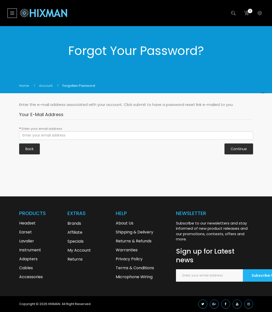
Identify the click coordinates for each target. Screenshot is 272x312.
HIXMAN (54, 304)
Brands (74, 223)
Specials (75, 241)
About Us (124, 223)
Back (29, 148)
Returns (75, 259)
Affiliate (74, 232)
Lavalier (26, 241)
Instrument (30, 250)
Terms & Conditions (135, 268)
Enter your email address (42, 128)
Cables (26, 268)
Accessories (31, 277)
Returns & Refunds (134, 241)
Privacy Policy (129, 259)
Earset (25, 232)
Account (46, 85)
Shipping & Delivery (134, 232)
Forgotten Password (78, 85)
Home (24, 85)
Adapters (28, 259)
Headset (27, 223)
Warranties (127, 250)
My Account (79, 250)
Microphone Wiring (134, 277)
